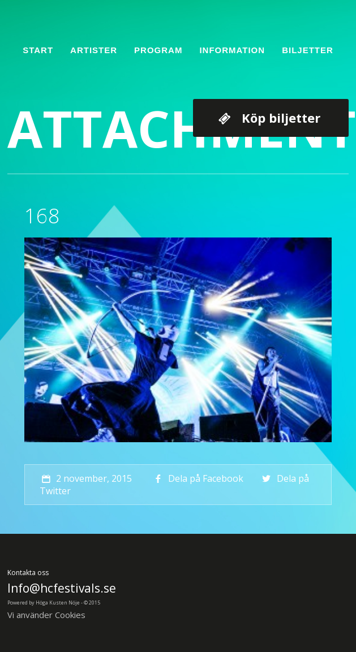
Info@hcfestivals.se (61, 588)
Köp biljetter (281, 117)
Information (232, 50)
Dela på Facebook (197, 478)
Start (38, 50)
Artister (93, 50)
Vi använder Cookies (46, 614)
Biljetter (307, 50)
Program (158, 50)
